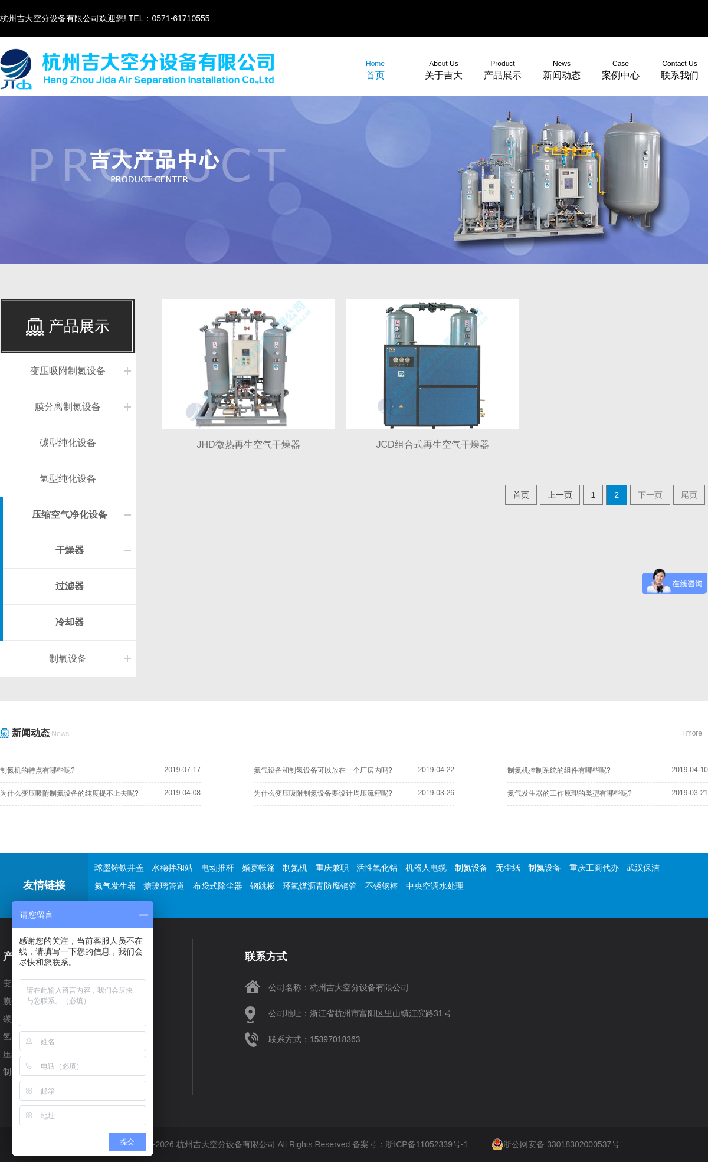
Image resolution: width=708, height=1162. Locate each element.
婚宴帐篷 (258, 867)
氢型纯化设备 (68, 479)
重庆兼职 (332, 867)
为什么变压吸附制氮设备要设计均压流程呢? (323, 793)
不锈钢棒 (381, 886)
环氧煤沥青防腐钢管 (320, 886)
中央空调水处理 (435, 886)
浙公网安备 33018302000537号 (555, 1144)
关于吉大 (444, 70)
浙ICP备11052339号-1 (426, 1144)
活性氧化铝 (377, 867)
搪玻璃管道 (164, 886)
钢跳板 (262, 886)
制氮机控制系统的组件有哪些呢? (559, 770)
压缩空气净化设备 (69, 515)
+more (692, 733)
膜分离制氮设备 (68, 407)
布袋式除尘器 (217, 886)
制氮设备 (471, 867)
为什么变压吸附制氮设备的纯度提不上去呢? (69, 793)
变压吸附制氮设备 (68, 371)
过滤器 (69, 586)
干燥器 (69, 550)
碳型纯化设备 (68, 443)
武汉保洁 (643, 867)
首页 (375, 70)
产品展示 (503, 70)
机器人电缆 (426, 867)
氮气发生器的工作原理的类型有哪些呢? (569, 793)
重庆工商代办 (594, 867)
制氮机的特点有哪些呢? (37, 770)
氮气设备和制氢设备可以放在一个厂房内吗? (323, 770)
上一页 (560, 495)
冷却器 (69, 622)
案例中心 (621, 70)
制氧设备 (68, 659)
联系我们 (680, 70)
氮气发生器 (115, 886)
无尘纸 (508, 867)
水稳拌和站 (172, 867)
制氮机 (295, 867)
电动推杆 (217, 867)
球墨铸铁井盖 (119, 867)
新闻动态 (562, 70)
